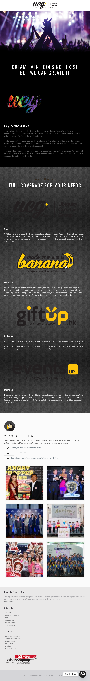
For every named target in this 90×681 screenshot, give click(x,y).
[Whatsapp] (82, 674)
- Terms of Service (11, 625)
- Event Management (12, 636)
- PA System (8, 644)
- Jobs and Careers (11, 615)
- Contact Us (9, 620)
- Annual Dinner (10, 641)
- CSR (6, 618)
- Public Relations (10, 649)
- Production (9, 646)
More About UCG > (11, 602)
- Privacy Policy (9, 623)
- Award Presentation (12, 639)
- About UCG (9, 613)
